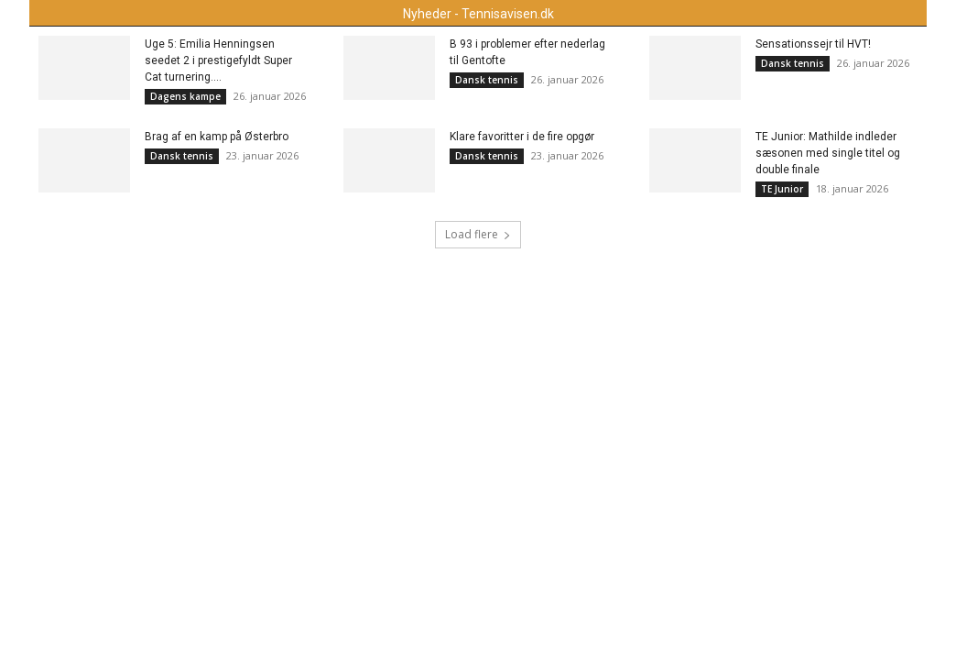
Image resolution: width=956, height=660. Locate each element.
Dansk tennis (486, 79)
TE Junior (782, 188)
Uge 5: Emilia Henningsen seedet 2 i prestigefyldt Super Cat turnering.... (218, 60)
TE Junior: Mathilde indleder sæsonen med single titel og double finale (827, 153)
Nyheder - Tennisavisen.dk (478, 13)
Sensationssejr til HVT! (813, 44)
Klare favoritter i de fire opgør (522, 136)
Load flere (478, 234)
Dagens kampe (185, 96)
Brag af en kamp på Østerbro (216, 136)
